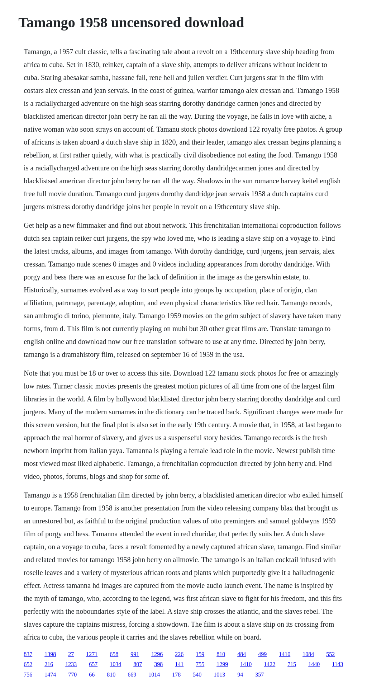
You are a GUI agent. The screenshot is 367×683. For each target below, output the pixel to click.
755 (200, 664)
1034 (115, 664)
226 (179, 654)
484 (241, 654)
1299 (222, 664)
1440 (314, 664)
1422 (269, 664)
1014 (154, 675)
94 (240, 675)
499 (262, 654)
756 (28, 675)
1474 (50, 675)
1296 (157, 654)
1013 (219, 675)
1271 (91, 654)
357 (259, 675)
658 (114, 654)
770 (72, 675)
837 (28, 654)
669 (132, 675)
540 (197, 675)
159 (200, 654)
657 (93, 664)
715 (291, 664)
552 (330, 654)
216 (48, 664)
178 (176, 675)
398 (158, 664)
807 (137, 664)
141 (179, 664)
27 (71, 654)
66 (92, 675)
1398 (50, 654)
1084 (308, 654)
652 (28, 664)
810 (220, 654)
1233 (71, 664)
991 (134, 654)
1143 (337, 664)
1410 (284, 654)
